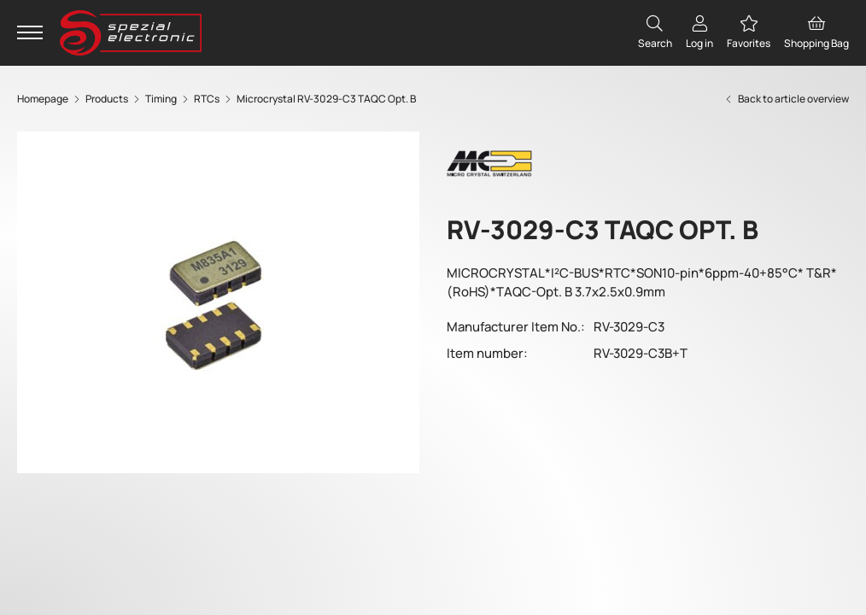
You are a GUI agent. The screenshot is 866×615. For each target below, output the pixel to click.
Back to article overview (786, 98)
